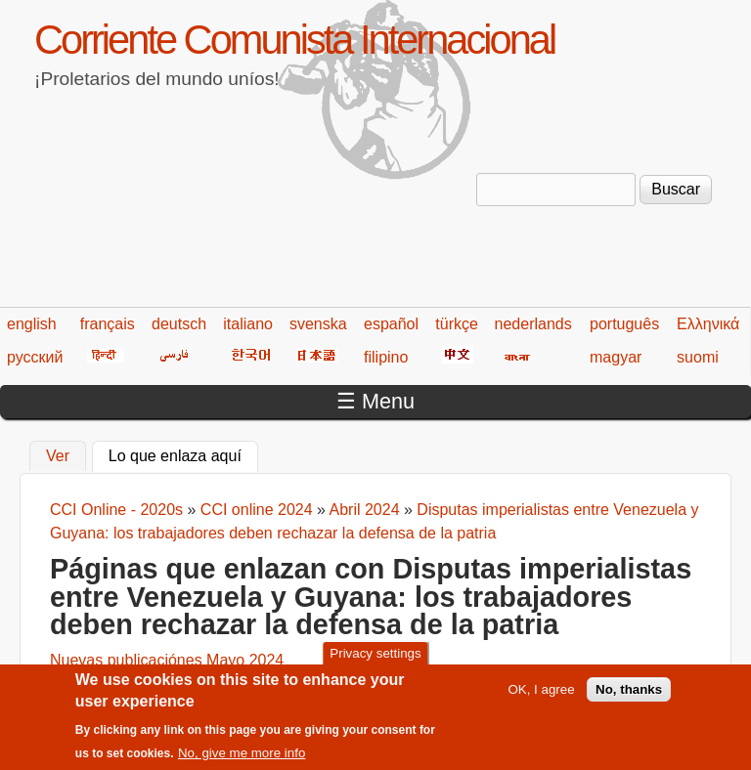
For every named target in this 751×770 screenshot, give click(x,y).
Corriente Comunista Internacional (294, 40)
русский (35, 357)
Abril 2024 (365, 509)
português (624, 324)
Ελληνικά (708, 324)
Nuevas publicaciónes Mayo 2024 (167, 660)
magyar (615, 357)
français (107, 324)
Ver (57, 456)
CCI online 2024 (256, 509)
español (391, 324)
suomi (698, 357)
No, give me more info (241, 761)
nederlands (533, 324)
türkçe (456, 324)
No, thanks (629, 697)
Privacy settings (375, 661)
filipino (386, 357)
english (32, 324)
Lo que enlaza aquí (183, 453)
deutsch (179, 324)
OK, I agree (541, 697)
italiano (248, 324)
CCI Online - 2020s (116, 509)
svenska (318, 324)
